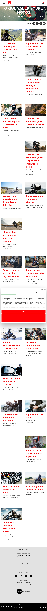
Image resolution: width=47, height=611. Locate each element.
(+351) (23, 556)
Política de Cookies (18, 604)
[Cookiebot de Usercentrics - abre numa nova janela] (38, 289)
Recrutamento (24, 580)
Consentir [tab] (8, 292)
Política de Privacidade (7, 606)
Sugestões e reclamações (23, 582)
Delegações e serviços (23, 564)
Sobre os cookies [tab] (38, 292)
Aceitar (23, 311)
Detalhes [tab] (23, 292)
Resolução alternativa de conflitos (23, 585)
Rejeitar (23, 320)
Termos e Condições (18, 607)
